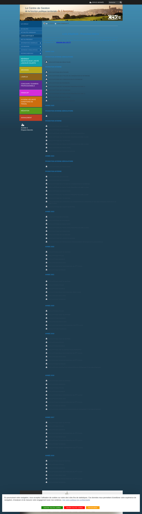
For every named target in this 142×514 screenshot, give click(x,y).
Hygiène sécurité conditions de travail (28, 102)
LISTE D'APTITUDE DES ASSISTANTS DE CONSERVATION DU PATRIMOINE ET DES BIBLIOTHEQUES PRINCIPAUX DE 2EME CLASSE (82, 202)
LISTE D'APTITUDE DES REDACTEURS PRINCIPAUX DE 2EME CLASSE (68, 187)
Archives (25, 70)
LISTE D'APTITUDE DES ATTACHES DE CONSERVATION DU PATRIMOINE (69, 184)
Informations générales (29, 43)
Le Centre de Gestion (49, 10)
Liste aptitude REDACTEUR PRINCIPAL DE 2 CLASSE (65, 266)
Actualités (24, 29)
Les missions (25, 46)
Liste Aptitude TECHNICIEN (57, 364)
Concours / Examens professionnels (29, 85)
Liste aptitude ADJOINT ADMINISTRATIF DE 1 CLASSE (65, 447)
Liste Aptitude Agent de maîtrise (59, 461)
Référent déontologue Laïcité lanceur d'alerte (30, 61)
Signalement (26, 117)
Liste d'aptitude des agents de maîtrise (61, 100)
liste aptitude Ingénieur (56, 346)
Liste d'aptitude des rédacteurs (59, 62)
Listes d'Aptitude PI (27, 35)
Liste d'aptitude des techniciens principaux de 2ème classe (68, 137)
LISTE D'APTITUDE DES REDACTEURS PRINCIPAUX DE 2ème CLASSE (68, 227)
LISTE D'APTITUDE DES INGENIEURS (59, 180)
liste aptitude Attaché (56, 426)
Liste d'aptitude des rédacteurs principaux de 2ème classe (68, 144)
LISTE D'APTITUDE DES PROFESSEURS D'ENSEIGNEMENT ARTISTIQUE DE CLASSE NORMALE (75, 242)
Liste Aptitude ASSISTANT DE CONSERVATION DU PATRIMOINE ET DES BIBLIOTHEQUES (74, 367)
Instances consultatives (29, 50)
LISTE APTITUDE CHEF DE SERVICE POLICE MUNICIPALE (64, 349)
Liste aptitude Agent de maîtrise (59, 314)
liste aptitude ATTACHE (56, 342)
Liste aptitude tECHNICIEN (57, 270)
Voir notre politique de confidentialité (76, 500)
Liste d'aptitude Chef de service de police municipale (66, 133)
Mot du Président (27, 39)
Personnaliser (92, 508)
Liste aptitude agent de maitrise (59, 252)
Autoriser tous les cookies (52, 508)
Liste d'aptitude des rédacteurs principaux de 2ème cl (67, 93)
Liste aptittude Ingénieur (57, 318)
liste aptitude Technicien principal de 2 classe (65, 360)
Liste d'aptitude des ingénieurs (59, 83)
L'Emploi (24, 77)
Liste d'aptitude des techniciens (59, 90)
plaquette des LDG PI (63, 42)
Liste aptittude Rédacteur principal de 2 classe (65, 325)
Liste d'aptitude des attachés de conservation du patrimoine (69, 75)
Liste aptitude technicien (57, 299)
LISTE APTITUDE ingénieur (56, 288)
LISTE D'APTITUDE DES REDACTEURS (59, 166)
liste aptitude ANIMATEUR (56, 384)
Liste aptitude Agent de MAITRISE (59, 281)
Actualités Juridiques (28, 32)
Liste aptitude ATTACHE (56, 255)
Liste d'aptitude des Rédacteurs (59, 116)
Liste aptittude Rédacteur (57, 321)
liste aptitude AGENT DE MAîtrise (59, 339)
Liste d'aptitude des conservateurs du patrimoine (65, 79)
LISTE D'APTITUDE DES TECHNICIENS (59, 198)
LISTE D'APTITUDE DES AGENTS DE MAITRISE (61, 207)
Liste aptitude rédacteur (57, 295)
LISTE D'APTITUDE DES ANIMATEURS (59, 231)
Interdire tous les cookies (74, 508)
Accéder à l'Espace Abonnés (27, 129)
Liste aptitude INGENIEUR (56, 259)
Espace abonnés (98, 2)
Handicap (25, 93)
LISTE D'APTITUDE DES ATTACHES (58, 176)
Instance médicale (27, 53)
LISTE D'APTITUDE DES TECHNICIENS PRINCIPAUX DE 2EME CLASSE (68, 194)
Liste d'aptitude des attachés (58, 72)
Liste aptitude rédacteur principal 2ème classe (64, 292)
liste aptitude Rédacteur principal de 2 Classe (65, 353)
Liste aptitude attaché (56, 285)
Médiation (25, 111)
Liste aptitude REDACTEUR (57, 262)
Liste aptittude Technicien (57, 329)
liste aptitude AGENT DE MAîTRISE (59, 422)
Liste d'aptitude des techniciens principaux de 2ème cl (66, 86)
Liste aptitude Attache (56, 311)
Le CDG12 (24, 24)
